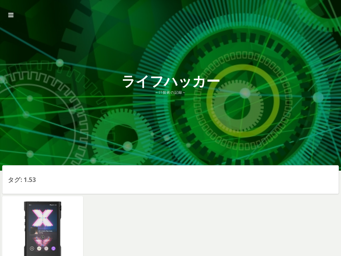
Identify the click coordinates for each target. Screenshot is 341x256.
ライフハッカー (170, 80)
